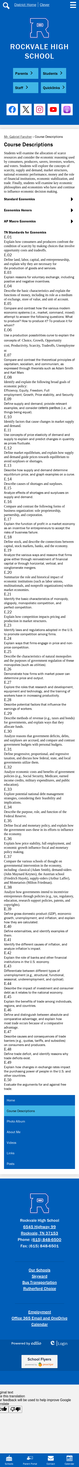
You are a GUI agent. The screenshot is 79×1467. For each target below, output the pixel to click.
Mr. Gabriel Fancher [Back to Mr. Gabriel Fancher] (18, 136)
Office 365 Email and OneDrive (39, 1318)
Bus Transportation (39, 1282)
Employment (39, 1311)
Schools (9, 1460)
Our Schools (39, 1269)
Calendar (39, 1324)
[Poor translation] (15, 1409)
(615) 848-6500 (46, 1239)
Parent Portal (30, 1460)
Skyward (39, 1276)
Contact (51, 1460)
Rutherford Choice (39, 1288)
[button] (25, 73)
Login (59, 1343)
